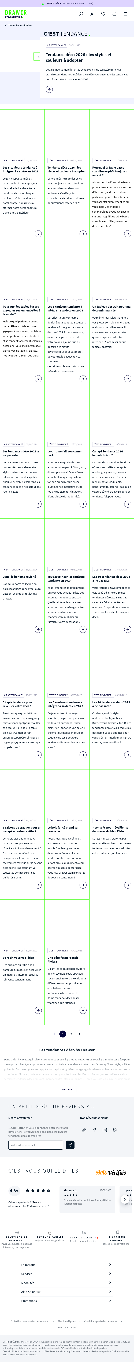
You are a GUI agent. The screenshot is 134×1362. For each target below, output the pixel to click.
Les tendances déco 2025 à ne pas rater (21, 453)
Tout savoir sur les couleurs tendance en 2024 (66, 578)
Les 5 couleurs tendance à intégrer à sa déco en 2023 (65, 704)
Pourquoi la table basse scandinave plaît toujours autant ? (109, 171)
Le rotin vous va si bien (18, 958)
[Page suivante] (79, 1034)
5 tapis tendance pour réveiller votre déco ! (17, 704)
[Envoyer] (70, 1145)
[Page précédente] (54, 1034)
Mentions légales (67, 1321)
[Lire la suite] (49, 89)
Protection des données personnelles (29, 1321)
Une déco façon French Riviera (62, 959)
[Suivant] (125, 1199)
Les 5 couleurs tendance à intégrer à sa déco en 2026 (21, 169)
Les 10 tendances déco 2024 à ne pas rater (111, 578)
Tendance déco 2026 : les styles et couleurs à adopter (78, 57)
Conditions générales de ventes (100, 1321)
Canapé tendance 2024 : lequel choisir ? (108, 453)
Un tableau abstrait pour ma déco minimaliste (111, 308)
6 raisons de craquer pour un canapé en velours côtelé (22, 829)
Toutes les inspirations (20, 25)
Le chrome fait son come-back (64, 453)
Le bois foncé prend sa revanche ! (62, 829)
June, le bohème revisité (19, 577)
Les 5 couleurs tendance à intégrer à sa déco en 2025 (65, 308)
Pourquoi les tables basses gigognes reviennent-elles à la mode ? (21, 310)
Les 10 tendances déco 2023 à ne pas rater (111, 704)
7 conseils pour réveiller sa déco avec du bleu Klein (110, 829)
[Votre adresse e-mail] (35, 1145)
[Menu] (125, 13)
